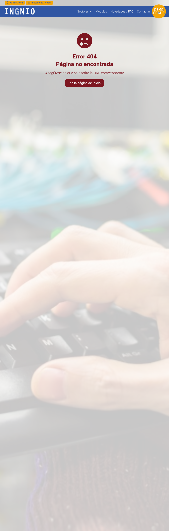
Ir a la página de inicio (84, 82)
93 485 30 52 (16, 2)
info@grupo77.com (41, 2)
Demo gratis (159, 11)
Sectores (83, 11)
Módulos (101, 11)
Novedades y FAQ (122, 11)
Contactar (143, 11)
